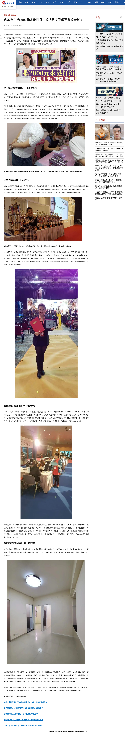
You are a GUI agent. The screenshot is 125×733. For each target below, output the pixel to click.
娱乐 (110, 2)
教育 (103, 2)
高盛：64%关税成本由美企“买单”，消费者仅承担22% (107, 105)
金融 (47, 2)
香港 (27, 2)
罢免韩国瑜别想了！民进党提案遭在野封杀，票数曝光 (109, 149)
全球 (40, 2)
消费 (54, 2)
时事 (20, 2)
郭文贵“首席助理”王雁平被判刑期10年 (109, 199)
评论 (89, 2)
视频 (117, 2)
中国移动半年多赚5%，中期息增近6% (109, 47)
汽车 (82, 2)
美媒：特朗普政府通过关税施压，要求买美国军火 (109, 111)
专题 (96, 2)
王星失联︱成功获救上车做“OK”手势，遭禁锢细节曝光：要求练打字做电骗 (109, 168)
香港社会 (14, 15)
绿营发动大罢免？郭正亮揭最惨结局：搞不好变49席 (108, 187)
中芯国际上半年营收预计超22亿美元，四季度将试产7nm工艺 (109, 35)
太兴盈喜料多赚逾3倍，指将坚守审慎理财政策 (109, 41)
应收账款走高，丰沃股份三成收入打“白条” (109, 74)
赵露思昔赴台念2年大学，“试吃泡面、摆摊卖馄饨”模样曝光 (108, 181)
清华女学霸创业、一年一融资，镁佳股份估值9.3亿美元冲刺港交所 (109, 68)
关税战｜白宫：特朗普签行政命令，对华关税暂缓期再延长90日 (108, 99)
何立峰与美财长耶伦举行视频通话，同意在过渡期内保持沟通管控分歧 (109, 193)
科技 (68, 2)
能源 (75, 2)
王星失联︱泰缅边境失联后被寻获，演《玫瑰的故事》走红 (109, 144)
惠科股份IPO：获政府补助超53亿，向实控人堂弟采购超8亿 (108, 80)
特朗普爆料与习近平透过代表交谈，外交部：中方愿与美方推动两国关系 (109, 155)
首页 (5, 15)
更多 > (122, 17)
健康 (61, 2)
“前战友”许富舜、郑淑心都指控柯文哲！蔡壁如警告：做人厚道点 (109, 175)
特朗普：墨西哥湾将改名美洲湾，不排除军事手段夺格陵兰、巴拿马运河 (109, 161)
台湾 (33, 2)
